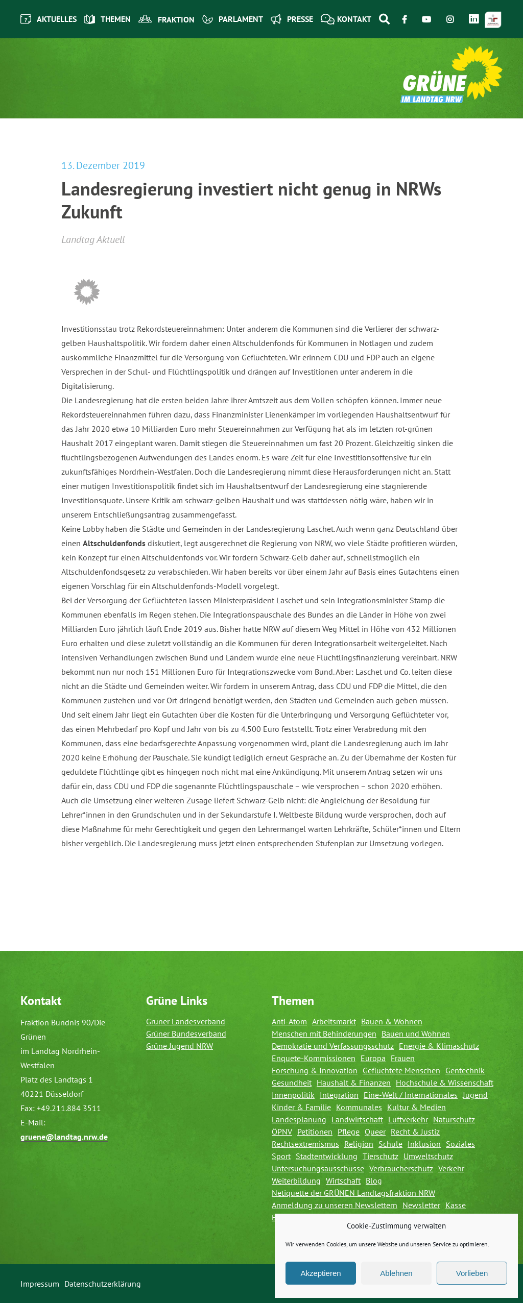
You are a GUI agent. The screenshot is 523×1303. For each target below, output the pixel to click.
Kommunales (359, 1107)
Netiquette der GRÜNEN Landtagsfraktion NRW (353, 1193)
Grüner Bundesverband (186, 1033)
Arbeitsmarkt (334, 1021)
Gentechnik (465, 1070)
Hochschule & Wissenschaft (444, 1082)
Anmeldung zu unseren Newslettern (334, 1205)
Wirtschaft (343, 1180)
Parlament (232, 19)
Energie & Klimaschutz (439, 1046)
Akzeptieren (320, 1273)
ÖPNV (282, 1131)
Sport (281, 1156)
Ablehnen (396, 1273)
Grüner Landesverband (185, 1021)
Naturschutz (454, 1119)
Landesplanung (299, 1119)
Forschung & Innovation (315, 1070)
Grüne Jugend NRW (179, 1046)
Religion (358, 1144)
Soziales (460, 1144)
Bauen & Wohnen (391, 1021)
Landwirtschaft (357, 1119)
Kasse (455, 1205)
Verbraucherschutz (401, 1168)
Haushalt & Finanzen (354, 1082)
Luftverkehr (408, 1119)
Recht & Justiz (415, 1131)
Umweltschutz (428, 1156)
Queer (375, 1131)
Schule (390, 1144)
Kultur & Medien (416, 1107)
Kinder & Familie (301, 1107)
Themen (107, 19)
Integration (339, 1095)
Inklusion (424, 1144)
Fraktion (166, 19)
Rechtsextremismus (305, 1144)
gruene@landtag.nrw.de (64, 1137)
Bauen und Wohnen (416, 1033)
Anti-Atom (289, 1021)
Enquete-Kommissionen (313, 1058)
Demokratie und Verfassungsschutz (333, 1046)
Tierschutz (380, 1156)
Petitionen (314, 1131)
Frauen (403, 1058)
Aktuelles (48, 19)
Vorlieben (472, 1273)
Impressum (39, 1284)
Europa (373, 1058)
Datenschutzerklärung (102, 1284)
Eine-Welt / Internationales (411, 1095)
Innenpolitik (293, 1095)
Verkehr (451, 1168)
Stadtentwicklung (327, 1156)
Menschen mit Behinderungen (324, 1033)
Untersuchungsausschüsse (318, 1168)
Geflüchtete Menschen (401, 1070)
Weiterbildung (296, 1180)
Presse (292, 19)
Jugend (475, 1095)
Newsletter (421, 1205)
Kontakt (346, 19)
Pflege (349, 1131)
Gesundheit (292, 1082)
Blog (374, 1180)
